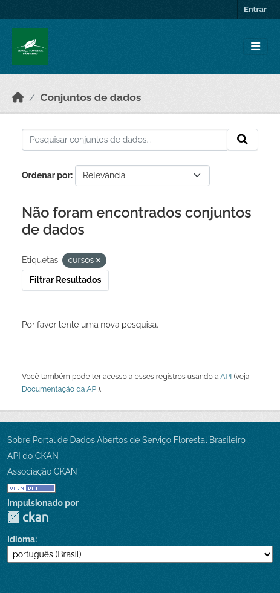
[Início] (18, 97)
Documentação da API (60, 389)
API (226, 376)
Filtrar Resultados (65, 280)
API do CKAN (33, 456)
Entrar (255, 9)
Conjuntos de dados (91, 97)
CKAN (27, 517)
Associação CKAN (42, 471)
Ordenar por (46, 175)
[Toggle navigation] (255, 47)
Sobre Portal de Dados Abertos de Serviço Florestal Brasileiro (126, 440)
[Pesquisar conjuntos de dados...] (124, 140)
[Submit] (242, 140)
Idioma (21, 539)
